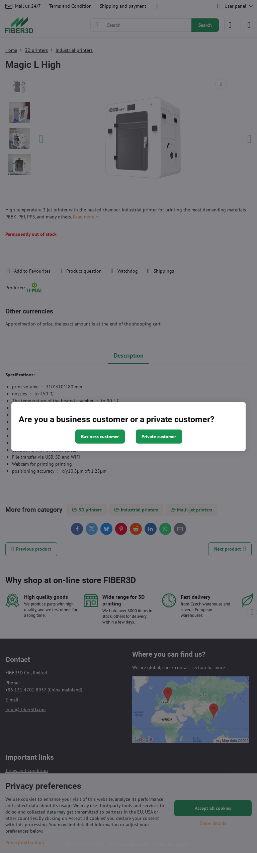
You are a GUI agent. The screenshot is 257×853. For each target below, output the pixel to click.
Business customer (100, 437)
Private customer (159, 437)
